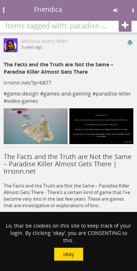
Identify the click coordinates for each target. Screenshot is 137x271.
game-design (23, 93)
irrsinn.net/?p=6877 (28, 82)
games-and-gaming (67, 93)
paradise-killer (113, 93)
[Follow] (125, 25)
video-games (22, 100)
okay (68, 254)
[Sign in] (115, 10)
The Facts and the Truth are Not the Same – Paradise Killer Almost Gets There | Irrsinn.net (68, 163)
